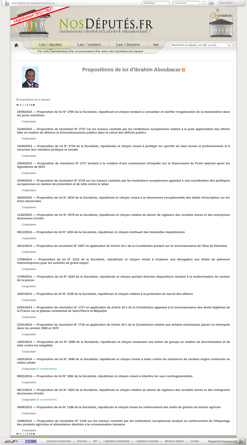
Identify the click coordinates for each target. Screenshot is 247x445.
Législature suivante (147, 441)
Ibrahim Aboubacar (157, 69)
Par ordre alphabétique (53, 51)
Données (82, 441)
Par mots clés (105, 51)
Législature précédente (117, 441)
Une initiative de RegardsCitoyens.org (33, 3)
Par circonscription (82, 51)
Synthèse (122, 51)
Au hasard (136, 51)
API (95, 441)
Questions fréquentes (59, 441)
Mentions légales (174, 441)
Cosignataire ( (39, 368)
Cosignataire (29, 121)
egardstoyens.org (222, 441)
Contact (194, 441)
